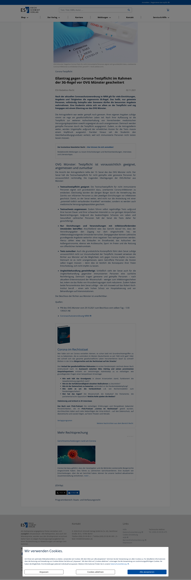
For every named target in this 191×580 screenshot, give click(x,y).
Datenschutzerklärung (118, 564)
